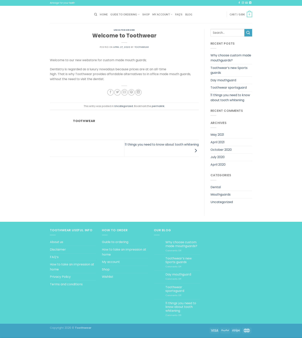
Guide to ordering (125, 14)
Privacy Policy (60, 276)
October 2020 (221, 149)
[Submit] (248, 32)
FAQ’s (178, 14)
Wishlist (107, 276)
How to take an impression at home (72, 267)
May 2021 (217, 134)
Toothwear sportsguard (229, 87)
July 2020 (218, 157)
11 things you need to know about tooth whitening (230, 97)
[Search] (95, 14)
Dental (216, 187)
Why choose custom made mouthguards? (231, 58)
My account (162, 14)
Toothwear (141, 47)
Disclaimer (58, 249)
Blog (188, 14)
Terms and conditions (66, 284)
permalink (158, 106)
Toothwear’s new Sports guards (229, 70)
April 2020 (218, 164)
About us (56, 242)
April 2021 (218, 142)
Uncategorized (124, 29)
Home (104, 14)
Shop (146, 14)
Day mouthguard (223, 80)
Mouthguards (221, 194)
